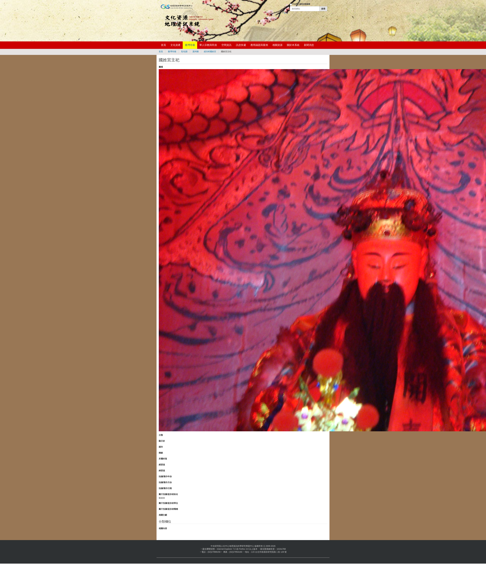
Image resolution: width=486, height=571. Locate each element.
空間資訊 (226, 45)
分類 (161, 435)
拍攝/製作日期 (165, 488)
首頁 (163, 45)
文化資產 (175, 45)
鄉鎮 (161, 453)
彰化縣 (184, 51)
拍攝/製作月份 (165, 482)
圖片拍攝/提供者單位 (168, 503)
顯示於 (162, 441)
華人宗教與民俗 (208, 45)
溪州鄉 (195, 51)
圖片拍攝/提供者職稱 (168, 509)
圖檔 (161, 67)
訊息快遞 (241, 45)
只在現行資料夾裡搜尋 (301, 4)
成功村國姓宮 (210, 51)
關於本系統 (293, 45)
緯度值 (162, 470)
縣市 (161, 447)
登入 (286, 13)
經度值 (162, 464)
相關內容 (163, 528)
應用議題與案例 (259, 45)
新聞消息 (309, 45)
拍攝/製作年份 (165, 476)
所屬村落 (163, 459)
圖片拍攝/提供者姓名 (168, 494)
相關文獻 (163, 515)
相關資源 (277, 45)
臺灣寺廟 (190, 45)
